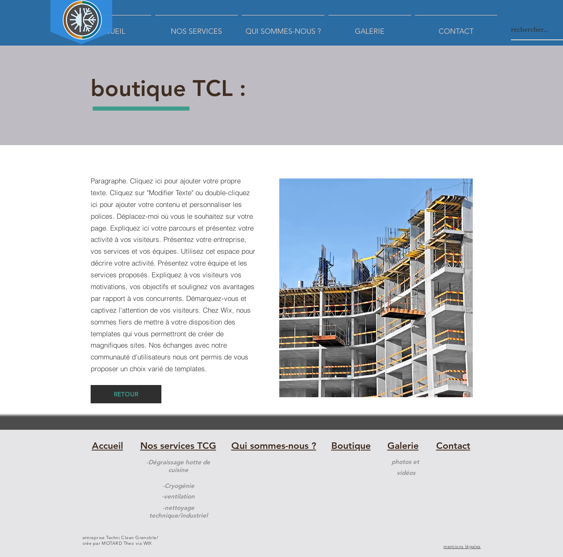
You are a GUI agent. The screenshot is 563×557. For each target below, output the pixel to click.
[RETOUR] (126, 394)
